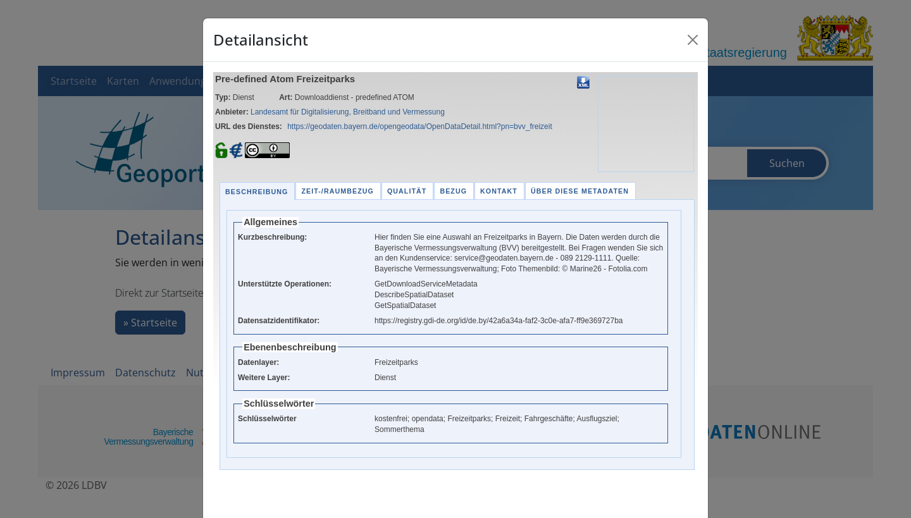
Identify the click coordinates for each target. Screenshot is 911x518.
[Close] (693, 40)
